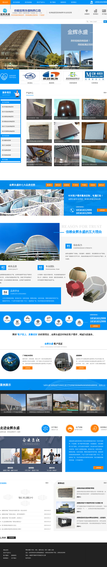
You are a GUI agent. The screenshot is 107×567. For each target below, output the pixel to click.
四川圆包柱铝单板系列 (8, 121)
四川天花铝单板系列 (7, 111)
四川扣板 (5, 159)
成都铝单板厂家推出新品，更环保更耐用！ (14, 514)
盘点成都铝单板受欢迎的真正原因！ (12, 529)
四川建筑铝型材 (6, 140)
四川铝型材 (16, 2)
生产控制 (79, 427)
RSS (32, 550)
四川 (46, 550)
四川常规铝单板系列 (7, 106)
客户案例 (52, 2)
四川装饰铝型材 (6, 155)
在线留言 (87, 14)
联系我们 (74, 2)
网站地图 (28, 550)
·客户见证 (54, 344)
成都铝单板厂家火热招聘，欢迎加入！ (12, 518)
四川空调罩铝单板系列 (8, 131)
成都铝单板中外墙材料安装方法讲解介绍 (90, 503)
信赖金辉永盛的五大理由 (84, 232)
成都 (49, 550)
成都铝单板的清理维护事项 (85, 488)
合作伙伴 (12, 76)
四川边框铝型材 (6, 150)
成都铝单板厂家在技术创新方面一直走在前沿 (14, 510)
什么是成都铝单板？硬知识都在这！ (12, 521)
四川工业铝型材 (6, 145)
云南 (52, 550)
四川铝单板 (28, 2)
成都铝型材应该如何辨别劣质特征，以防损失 (91, 517)
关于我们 (5, 7)
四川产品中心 (41, 2)
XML (36, 550)
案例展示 (5, 384)
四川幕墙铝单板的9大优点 (9, 525)
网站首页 (5, 2)
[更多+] (79, 497)
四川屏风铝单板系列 (7, 116)
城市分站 (41, 550)
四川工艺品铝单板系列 (8, 126)
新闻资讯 (63, 2)
